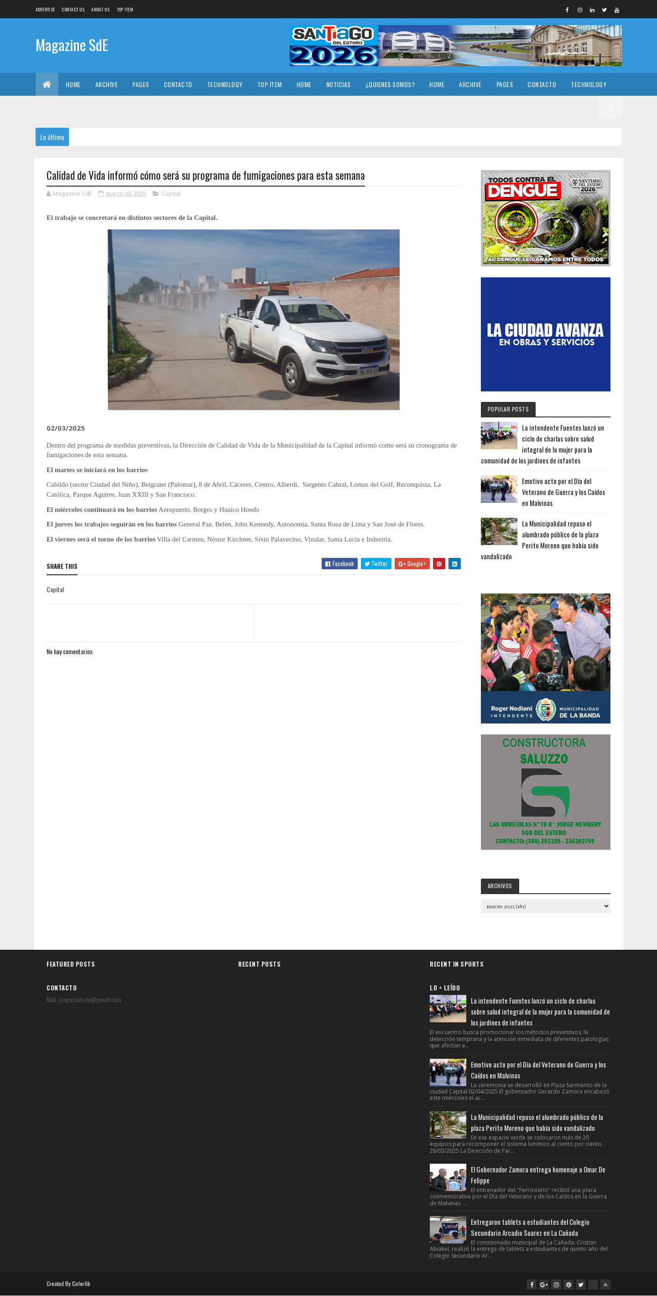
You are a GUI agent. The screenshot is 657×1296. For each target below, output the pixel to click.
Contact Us (73, 9)
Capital (171, 193)
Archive (106, 84)
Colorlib (81, 1283)
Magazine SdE (72, 44)
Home (73, 84)
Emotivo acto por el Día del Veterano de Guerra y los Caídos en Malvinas (563, 492)
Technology (225, 84)
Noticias (338, 84)
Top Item (125, 9)
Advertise (45, 9)
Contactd (178, 84)
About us (100, 9)
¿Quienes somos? (390, 84)
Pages (140, 84)
